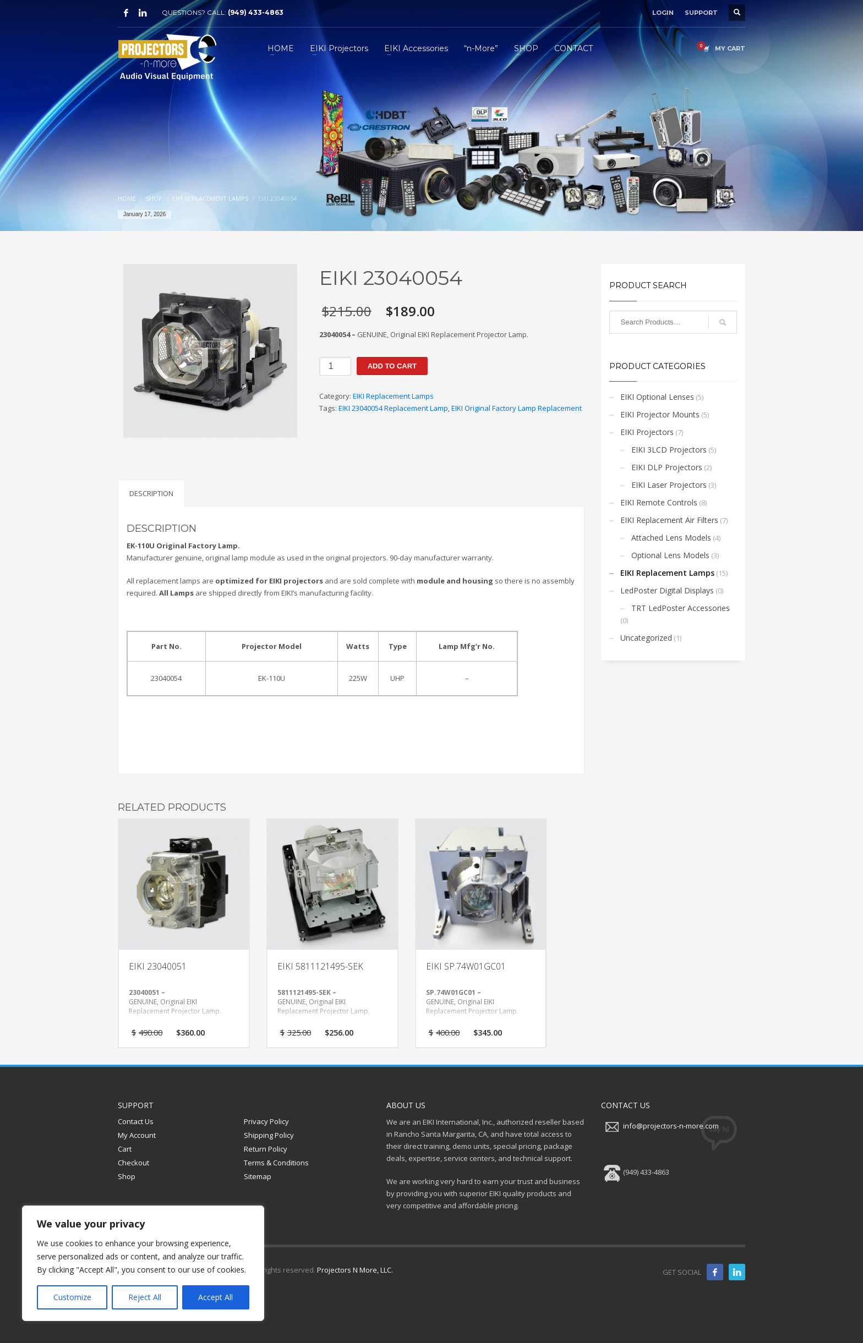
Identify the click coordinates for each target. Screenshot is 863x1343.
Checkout (133, 1163)
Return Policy (265, 1149)
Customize (72, 1297)
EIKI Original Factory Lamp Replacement (516, 408)
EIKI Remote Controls (658, 502)
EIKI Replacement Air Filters (669, 520)
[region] (143, 1263)
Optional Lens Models (670, 555)
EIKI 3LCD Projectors (669, 449)
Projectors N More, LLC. (355, 1270)
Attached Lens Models (671, 537)
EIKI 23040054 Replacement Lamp (393, 408)
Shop (126, 1176)
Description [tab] (151, 493)
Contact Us (136, 1121)
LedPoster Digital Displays (667, 590)
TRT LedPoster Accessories (680, 608)
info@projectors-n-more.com (671, 1126)
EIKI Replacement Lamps (393, 396)
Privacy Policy (266, 1121)
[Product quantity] (335, 366)
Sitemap (257, 1176)
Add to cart (392, 366)
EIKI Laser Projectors (669, 485)
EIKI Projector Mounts (660, 414)
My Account (137, 1135)
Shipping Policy (269, 1135)
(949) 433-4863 (255, 12)
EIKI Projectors (647, 432)
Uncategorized (646, 637)
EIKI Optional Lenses (657, 397)
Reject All (144, 1297)
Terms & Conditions (276, 1163)
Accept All (215, 1297)
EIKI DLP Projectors (666, 467)
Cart (125, 1149)
